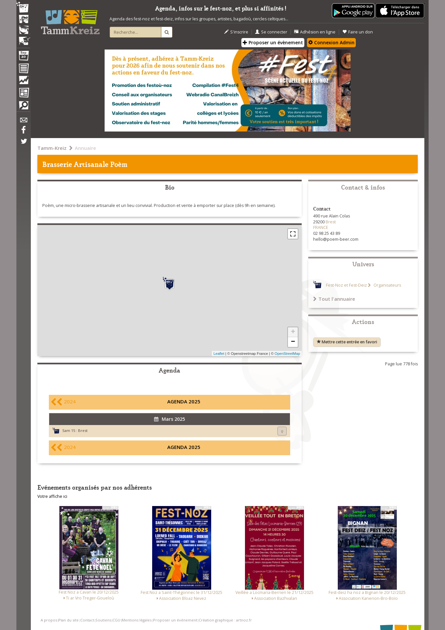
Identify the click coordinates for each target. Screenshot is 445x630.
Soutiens (103, 620)
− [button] (293, 342)
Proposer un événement (175, 620)
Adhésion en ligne (314, 32)
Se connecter (271, 32)
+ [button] (293, 332)
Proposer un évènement (273, 42)
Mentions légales (137, 620)
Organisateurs (387, 285)
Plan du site (68, 620)
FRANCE (320, 227)
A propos (49, 620)
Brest (83, 430)
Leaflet (218, 354)
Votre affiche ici (52, 496)
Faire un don (357, 32)
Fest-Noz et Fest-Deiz (346, 285)
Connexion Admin (331, 42)
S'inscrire (236, 32)
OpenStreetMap (287, 354)
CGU (116, 620)
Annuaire (85, 148)
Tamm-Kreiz (52, 148)
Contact (87, 620)
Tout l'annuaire (334, 298)
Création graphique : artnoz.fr (225, 620)
